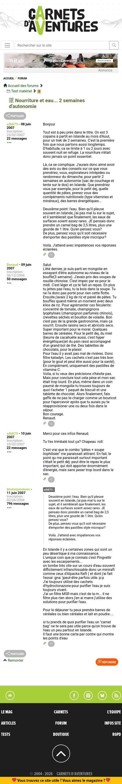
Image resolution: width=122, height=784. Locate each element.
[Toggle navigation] (7, 45)
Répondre (107, 662)
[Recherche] (62, 45)
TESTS (5, 734)
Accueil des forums (23, 86)
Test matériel (21, 91)
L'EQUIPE (114, 712)
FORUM (61, 723)
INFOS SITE (113, 723)
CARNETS (61, 712)
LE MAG (6, 712)
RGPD (116, 734)
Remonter (15, 660)
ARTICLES (8, 723)
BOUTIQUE (61, 734)
